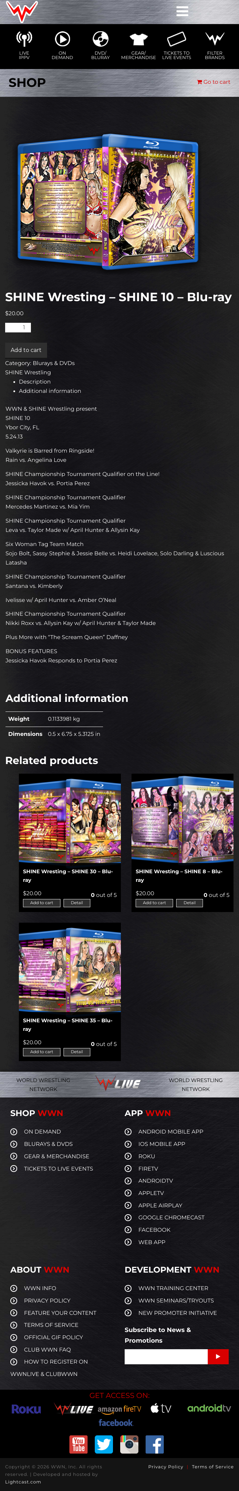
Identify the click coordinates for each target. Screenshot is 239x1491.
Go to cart (213, 82)
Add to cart (26, 350)
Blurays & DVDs (54, 363)
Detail (77, 903)
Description (35, 382)
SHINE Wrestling (28, 372)
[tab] (126, 382)
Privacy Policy (165, 1467)
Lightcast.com (23, 1482)
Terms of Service (213, 1467)
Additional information (50, 391)
